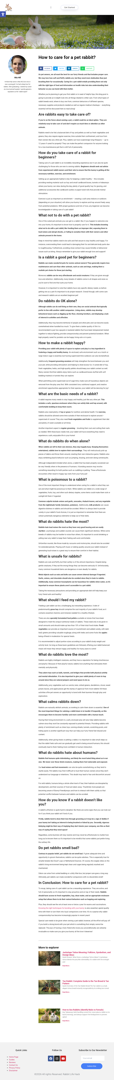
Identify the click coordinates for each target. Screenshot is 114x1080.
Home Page (13, 1057)
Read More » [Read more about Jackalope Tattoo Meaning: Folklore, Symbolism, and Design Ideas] (66, 966)
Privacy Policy (14, 1068)
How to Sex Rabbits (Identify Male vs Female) (83, 1010)
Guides (12, 1060)
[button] (51, 7)
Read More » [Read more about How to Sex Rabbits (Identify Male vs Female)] (66, 1021)
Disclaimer (13, 1070)
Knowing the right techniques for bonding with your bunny (61, 908)
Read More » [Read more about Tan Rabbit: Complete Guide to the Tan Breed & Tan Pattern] (66, 992)
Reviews (12, 1062)
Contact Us (13, 1065)
